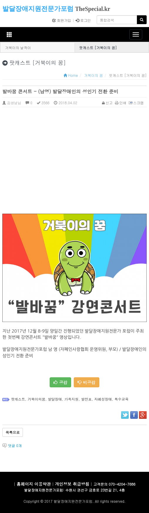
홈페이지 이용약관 (33, 484)
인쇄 (120, 102)
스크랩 (136, 102)
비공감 (87, 382)
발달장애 (55, 398)
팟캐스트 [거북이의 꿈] (98, 47)
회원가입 (61, 20)
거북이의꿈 (36, 398)
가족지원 (71, 398)
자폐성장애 (103, 398)
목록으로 (13, 432)
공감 (60, 382)
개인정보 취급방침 (72, 484)
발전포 (86, 398)
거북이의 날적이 (18, 47)
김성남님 (11, 102)
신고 (107, 102)
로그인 (83, 20)
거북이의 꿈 (93, 75)
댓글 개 (15, 445)
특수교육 (121, 398)
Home (70, 75)
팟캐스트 (18, 398)
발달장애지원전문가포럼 (37, 8)
